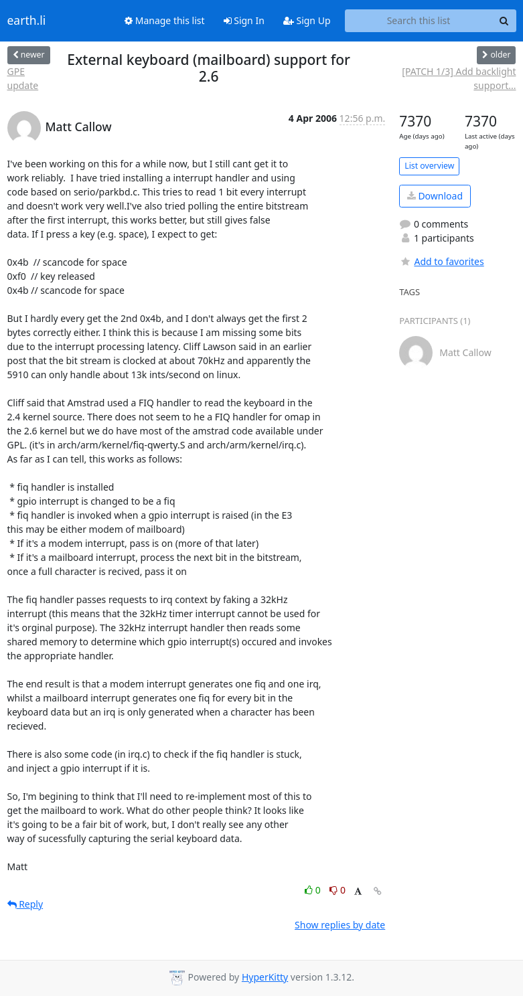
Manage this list (165, 20)
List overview (429, 165)
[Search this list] (419, 20)
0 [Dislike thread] (337, 890)
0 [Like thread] (314, 890)
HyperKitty (265, 977)
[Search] (504, 20)
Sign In (244, 20)
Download (435, 195)
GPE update (23, 78)
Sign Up (307, 20)
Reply (25, 904)
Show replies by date (340, 924)
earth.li (26, 21)
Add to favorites (441, 261)
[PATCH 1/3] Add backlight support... (459, 78)
